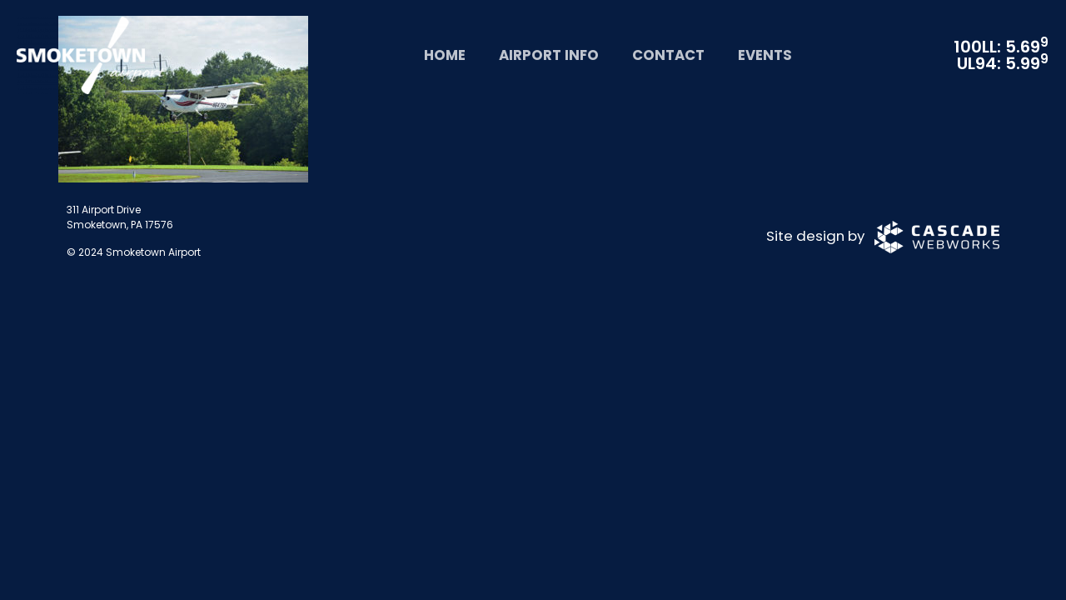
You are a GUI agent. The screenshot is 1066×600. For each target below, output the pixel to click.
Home (445, 55)
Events (765, 55)
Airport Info (549, 55)
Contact (668, 55)
